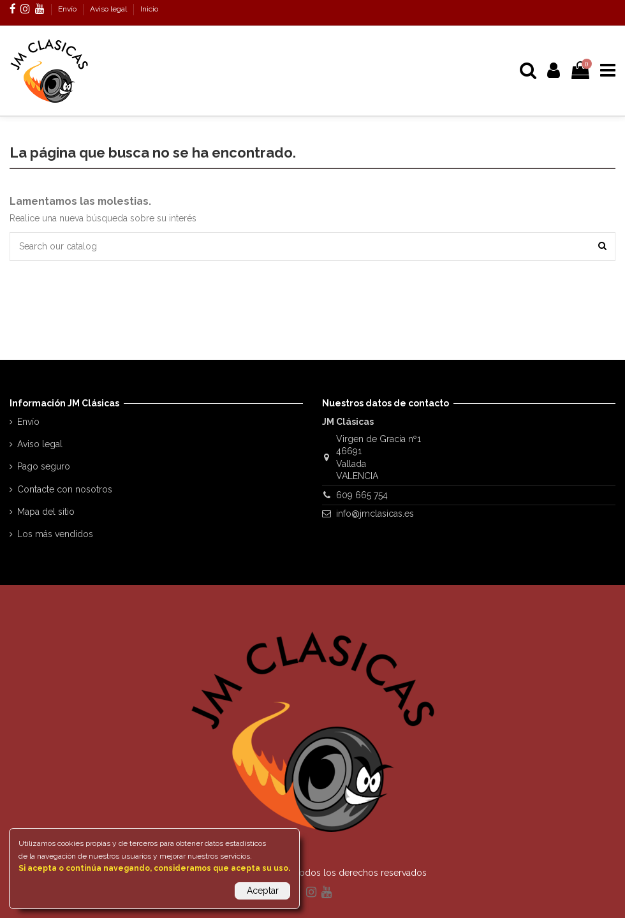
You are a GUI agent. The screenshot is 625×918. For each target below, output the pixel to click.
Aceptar (263, 890)
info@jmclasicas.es (375, 513)
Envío (68, 8)
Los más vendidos (55, 534)
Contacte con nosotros (64, 489)
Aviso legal (109, 8)
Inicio (149, 8)
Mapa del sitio (46, 512)
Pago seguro (43, 466)
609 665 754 (362, 495)
